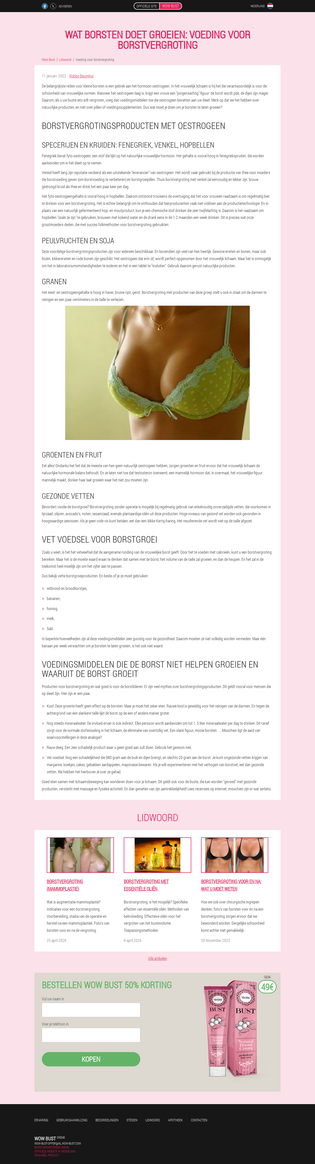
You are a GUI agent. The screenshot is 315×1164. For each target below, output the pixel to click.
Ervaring (41, 1120)
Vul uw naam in (53, 999)
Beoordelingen (106, 1120)
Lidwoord (152, 1120)
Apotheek (175, 1120)
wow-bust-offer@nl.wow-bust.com (57, 1143)
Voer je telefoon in (55, 1024)
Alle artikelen (157, 958)
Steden (131, 1120)
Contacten (199, 1120)
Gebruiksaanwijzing (71, 1120)
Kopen (91, 1059)
